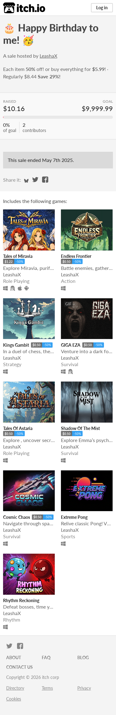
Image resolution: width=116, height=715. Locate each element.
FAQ (46, 657)
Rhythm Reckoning (21, 600)
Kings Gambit (16, 345)
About (13, 657)
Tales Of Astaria (17, 428)
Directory (15, 688)
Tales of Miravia (17, 256)
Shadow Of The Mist (80, 428)
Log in (102, 7)
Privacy (84, 688)
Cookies (13, 698)
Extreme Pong (74, 517)
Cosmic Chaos (16, 517)
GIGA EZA (70, 345)
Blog (83, 657)
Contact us (19, 667)
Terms (47, 688)
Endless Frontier (76, 256)
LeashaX (48, 56)
